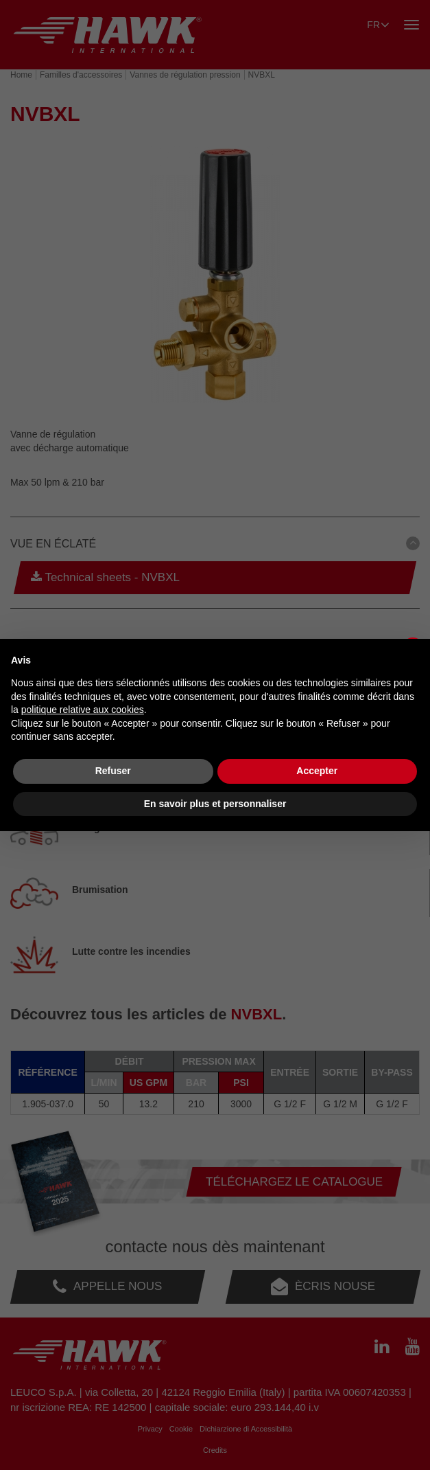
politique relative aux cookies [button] (82, 709)
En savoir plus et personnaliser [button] (215, 803)
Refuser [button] (113, 770)
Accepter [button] (316, 770)
